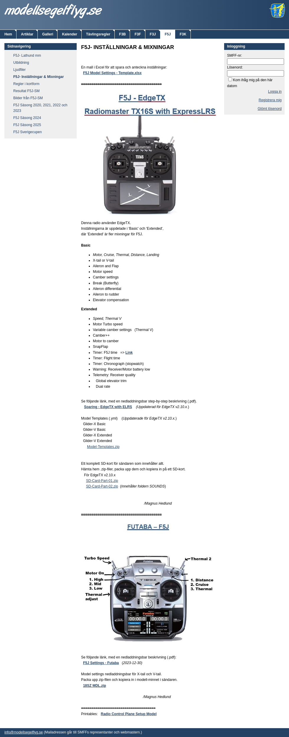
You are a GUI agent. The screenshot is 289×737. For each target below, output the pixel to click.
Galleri (47, 34)
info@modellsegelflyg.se (23, 732)
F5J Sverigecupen (27, 132)
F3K (183, 34)
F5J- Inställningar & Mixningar (38, 77)
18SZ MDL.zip (94, 686)
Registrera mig (270, 100)
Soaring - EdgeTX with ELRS (108, 407)
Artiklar (27, 34)
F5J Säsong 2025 (27, 125)
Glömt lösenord (270, 109)
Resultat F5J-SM (26, 91)
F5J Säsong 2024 (27, 118)
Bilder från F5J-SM (28, 98)
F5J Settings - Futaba (101, 663)
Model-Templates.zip (103, 447)
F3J (153, 34)
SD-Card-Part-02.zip (102, 486)
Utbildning (21, 63)
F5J (168, 34)
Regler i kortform (26, 84)
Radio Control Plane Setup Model (129, 714)
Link (129, 352)
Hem (8, 34)
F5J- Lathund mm (27, 55)
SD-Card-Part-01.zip (102, 481)
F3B (122, 34)
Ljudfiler (19, 70)
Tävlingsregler (98, 34)
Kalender (69, 34)
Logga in (275, 91)
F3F (137, 34)
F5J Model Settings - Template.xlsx (112, 73)
